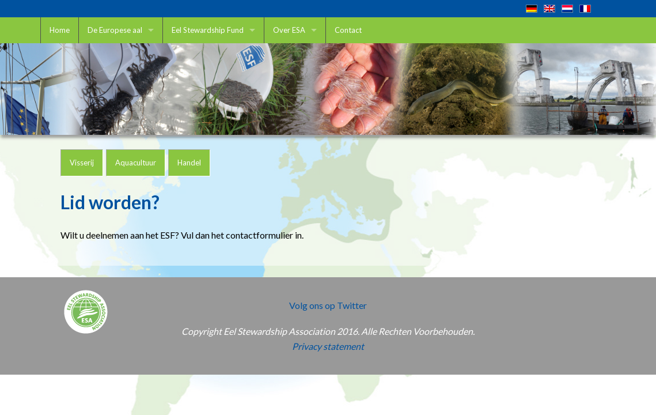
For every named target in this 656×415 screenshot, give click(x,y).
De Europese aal (115, 30)
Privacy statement (328, 346)
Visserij (82, 162)
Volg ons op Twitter (328, 305)
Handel (189, 162)
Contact (348, 30)
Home (60, 30)
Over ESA (289, 30)
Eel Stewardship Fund (208, 30)
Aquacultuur (135, 162)
